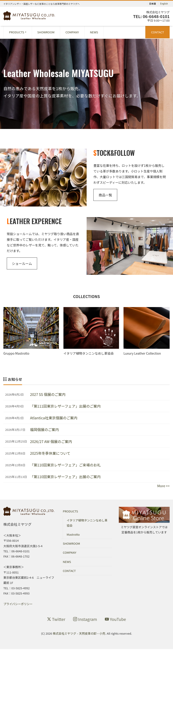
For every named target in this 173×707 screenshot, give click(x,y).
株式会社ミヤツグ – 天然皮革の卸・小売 (79, 634)
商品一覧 (105, 195)
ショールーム (22, 263)
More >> (163, 486)
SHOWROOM (45, 32)
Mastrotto (73, 535)
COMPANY (72, 32)
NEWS (94, 32)
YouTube (115, 620)
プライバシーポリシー (18, 605)
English (164, 3)
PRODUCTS (16, 32)
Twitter (56, 620)
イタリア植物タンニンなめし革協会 (87, 524)
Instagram (85, 620)
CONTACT (157, 32)
